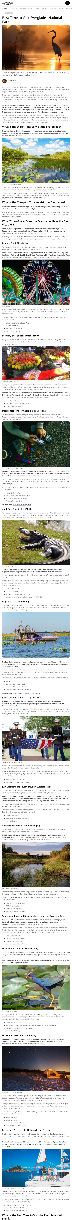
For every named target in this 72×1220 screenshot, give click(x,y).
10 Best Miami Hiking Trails (22, 505)
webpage (50, 897)
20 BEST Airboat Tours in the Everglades (26, 693)
